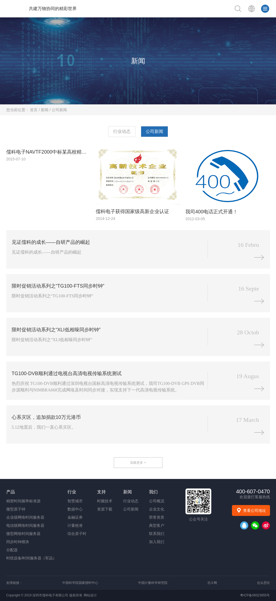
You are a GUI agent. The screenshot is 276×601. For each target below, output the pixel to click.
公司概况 (156, 501)
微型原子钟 (15, 509)
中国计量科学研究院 (153, 583)
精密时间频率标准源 (23, 501)
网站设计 (90, 595)
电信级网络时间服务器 (25, 525)
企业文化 (156, 509)
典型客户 (156, 525)
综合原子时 (76, 533)
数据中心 (75, 509)
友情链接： (14, 583)
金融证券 (75, 517)
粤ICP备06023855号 (255, 595)
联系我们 (156, 533)
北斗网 (212, 583)
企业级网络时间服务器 (25, 517)
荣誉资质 (156, 517)
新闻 (138, 61)
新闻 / (46, 110)
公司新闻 (59, 110)
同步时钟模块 (17, 542)
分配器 (12, 550)
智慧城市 (75, 501)
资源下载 (104, 509)
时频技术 (104, 501)
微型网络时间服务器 (23, 533)
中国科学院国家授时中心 (80, 583)
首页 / (35, 110)
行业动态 (122, 131)
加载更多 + (138, 463)
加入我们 (156, 542)
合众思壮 (263, 583)
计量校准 (75, 525)
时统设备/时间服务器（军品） (31, 558)
